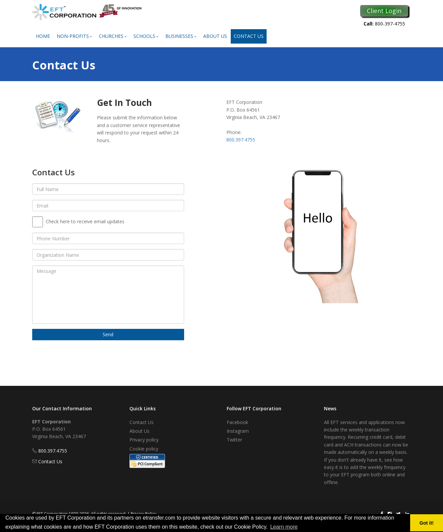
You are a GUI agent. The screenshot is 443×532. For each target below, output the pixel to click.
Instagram (238, 431)
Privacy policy (144, 439)
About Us (215, 36)
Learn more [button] (284, 527)
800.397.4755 (240, 139)
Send (108, 334)
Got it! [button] (427, 523)
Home (43, 36)
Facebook (237, 422)
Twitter (234, 439)
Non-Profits (74, 36)
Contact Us (249, 36)
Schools (146, 36)
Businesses (181, 36)
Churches (113, 36)
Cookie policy (143, 449)
